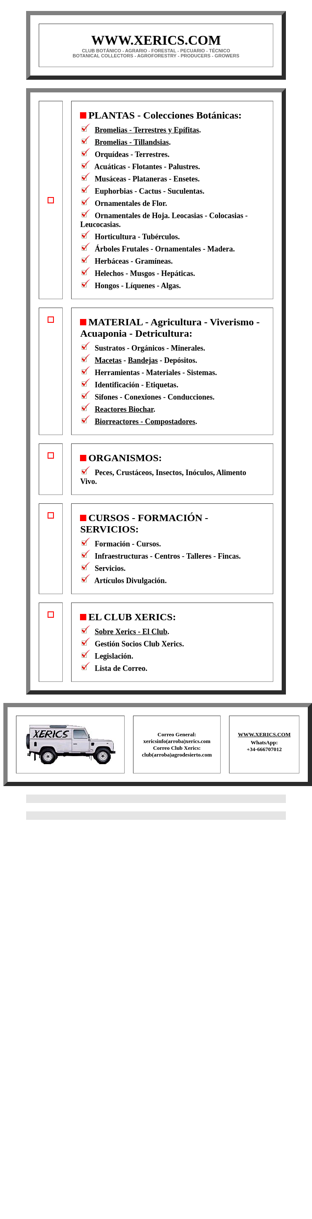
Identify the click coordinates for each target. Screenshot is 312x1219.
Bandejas (143, 360)
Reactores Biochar (124, 409)
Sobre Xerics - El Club (131, 631)
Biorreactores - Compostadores (145, 421)
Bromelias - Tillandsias (132, 142)
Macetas (108, 360)
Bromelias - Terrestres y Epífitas (147, 130)
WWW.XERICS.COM (264, 734)
